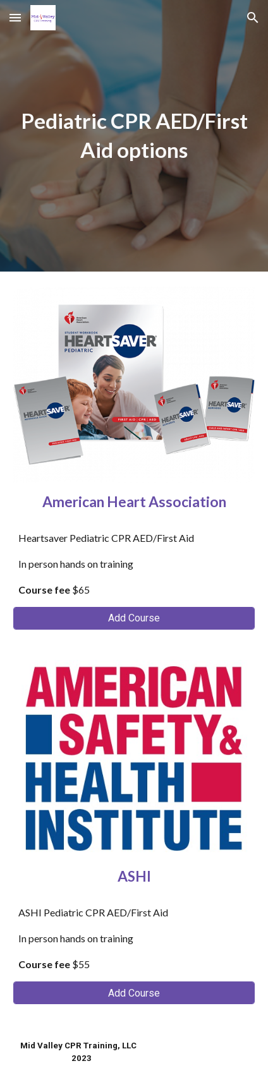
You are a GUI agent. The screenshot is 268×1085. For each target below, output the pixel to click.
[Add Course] (134, 618)
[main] (134, 136)
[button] (15, 17)
